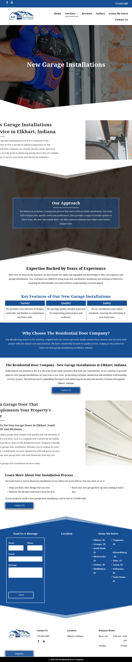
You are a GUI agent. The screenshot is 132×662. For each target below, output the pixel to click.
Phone (30, 543)
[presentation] (28, 584)
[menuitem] (57, 14)
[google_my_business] (12, 3)
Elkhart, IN (99, 540)
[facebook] (7, 3)
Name (11, 543)
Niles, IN (117, 560)
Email (11, 554)
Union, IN (118, 565)
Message (13, 565)
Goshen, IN (99, 565)
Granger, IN (99, 544)
